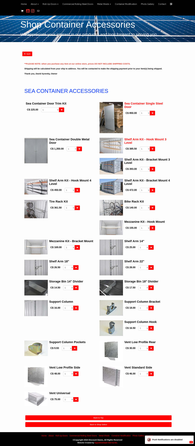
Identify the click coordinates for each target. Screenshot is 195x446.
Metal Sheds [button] (104, 4)
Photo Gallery (147, 4)
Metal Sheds (104, 436)
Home (24, 4)
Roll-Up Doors (62, 436)
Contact (162, 4)
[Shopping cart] (22, 10)
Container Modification (126, 4)
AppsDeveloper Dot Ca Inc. (106, 443)
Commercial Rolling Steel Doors (77, 4)
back (27, 54)
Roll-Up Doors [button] (50, 4)
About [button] (35, 4)
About (50, 436)
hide (191, 442)
